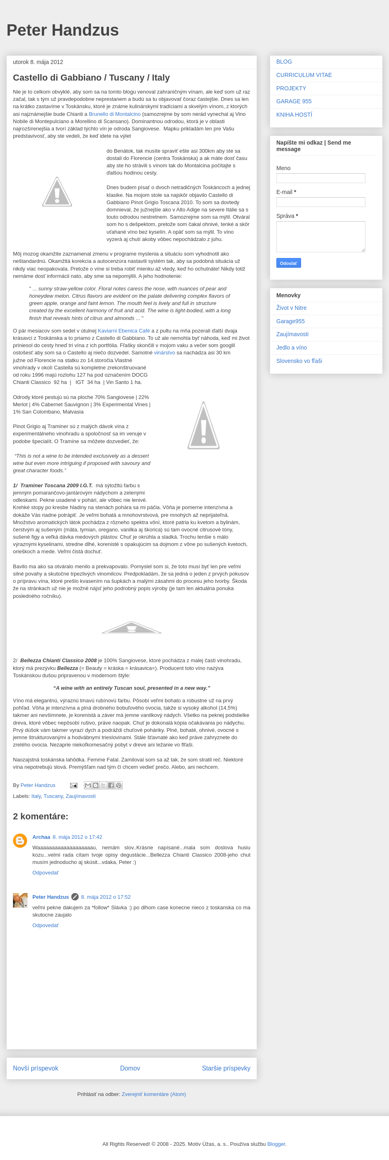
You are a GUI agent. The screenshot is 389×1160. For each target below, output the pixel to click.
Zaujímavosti (81, 796)
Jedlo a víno (291, 347)
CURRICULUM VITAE (304, 75)
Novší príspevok (35, 1068)
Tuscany (53, 796)
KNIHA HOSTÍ (294, 114)
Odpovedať (45, 873)
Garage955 (290, 321)
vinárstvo (164, 353)
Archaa (41, 837)
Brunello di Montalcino (115, 114)
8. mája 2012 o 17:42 (77, 837)
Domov (130, 1068)
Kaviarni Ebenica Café (124, 331)
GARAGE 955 (294, 101)
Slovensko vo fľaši (299, 361)
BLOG (284, 61)
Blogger (276, 1144)
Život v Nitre (291, 308)
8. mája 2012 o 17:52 (105, 897)
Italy (36, 796)
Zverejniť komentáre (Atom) (154, 1094)
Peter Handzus (62, 30)
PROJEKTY (291, 88)
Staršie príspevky (226, 1068)
